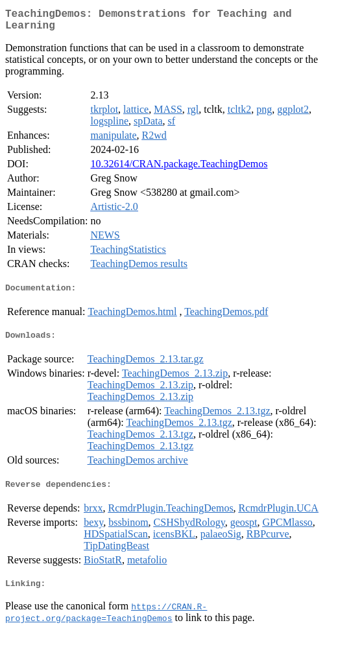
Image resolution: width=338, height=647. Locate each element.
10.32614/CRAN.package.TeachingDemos (178, 168)
